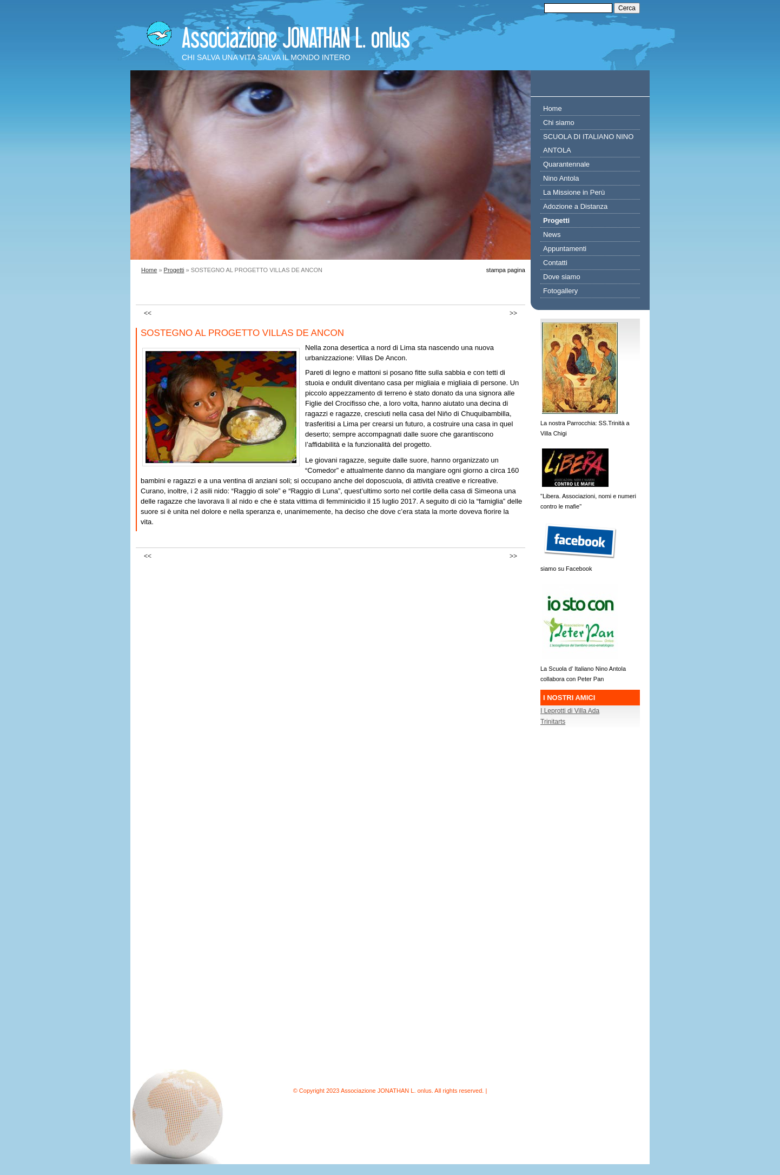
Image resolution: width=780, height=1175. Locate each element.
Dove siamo (561, 277)
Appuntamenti (564, 249)
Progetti (174, 270)
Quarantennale (566, 164)
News (552, 234)
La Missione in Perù (574, 192)
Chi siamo (558, 122)
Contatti (555, 263)
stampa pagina (505, 270)
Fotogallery (560, 291)
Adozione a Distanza (575, 206)
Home (149, 270)
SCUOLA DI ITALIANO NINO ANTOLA (588, 143)
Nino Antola (561, 178)
